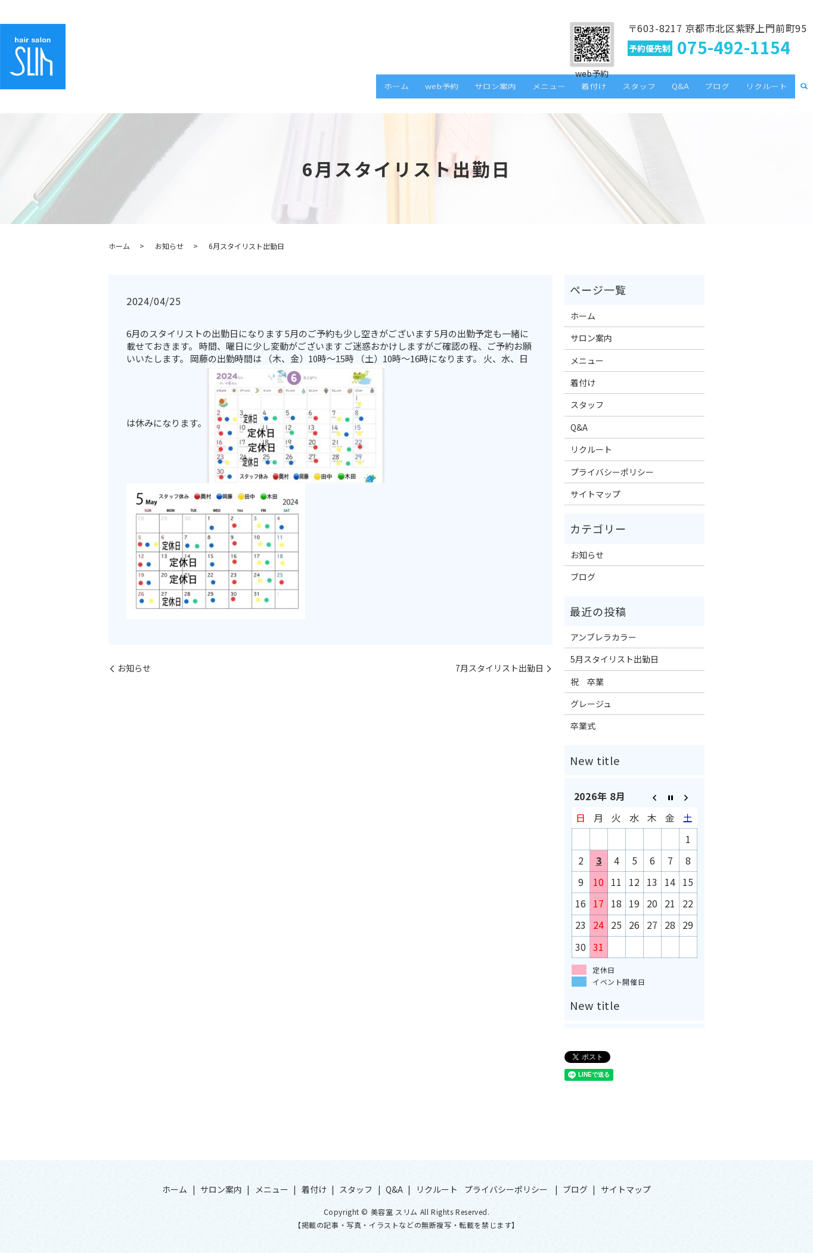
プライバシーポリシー (612, 472)
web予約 (485, 92)
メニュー (581, 92)
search (804, 92)
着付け (619, 92)
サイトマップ (595, 494)
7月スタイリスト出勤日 (499, 668)
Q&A (694, 92)
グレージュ (591, 704)
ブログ (725, 92)
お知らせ (169, 246)
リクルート (769, 92)
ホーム (446, 92)
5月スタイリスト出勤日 (614, 659)
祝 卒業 (587, 682)
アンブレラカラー (603, 637)
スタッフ (659, 92)
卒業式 (582, 726)
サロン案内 (533, 92)
